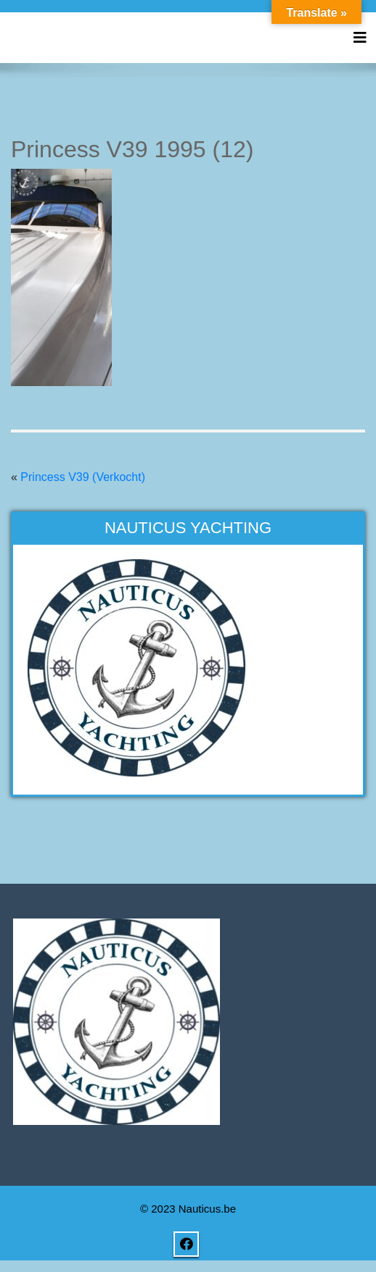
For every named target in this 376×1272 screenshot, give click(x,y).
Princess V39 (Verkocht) (82, 477)
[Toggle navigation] (360, 38)
